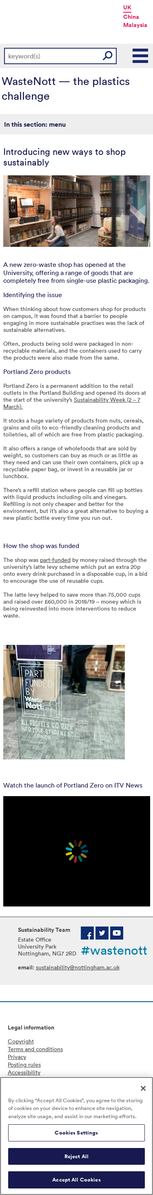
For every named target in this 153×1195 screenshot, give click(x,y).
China (131, 17)
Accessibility (24, 1072)
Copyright (21, 1041)
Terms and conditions (35, 1049)
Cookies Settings (76, 1133)
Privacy (17, 1057)
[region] (76, 1136)
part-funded (55, 560)
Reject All (76, 1156)
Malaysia (135, 25)
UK (127, 7)
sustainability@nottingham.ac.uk (78, 967)
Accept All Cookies (76, 1180)
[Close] (143, 1088)
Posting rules (24, 1064)
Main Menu (141, 56)
